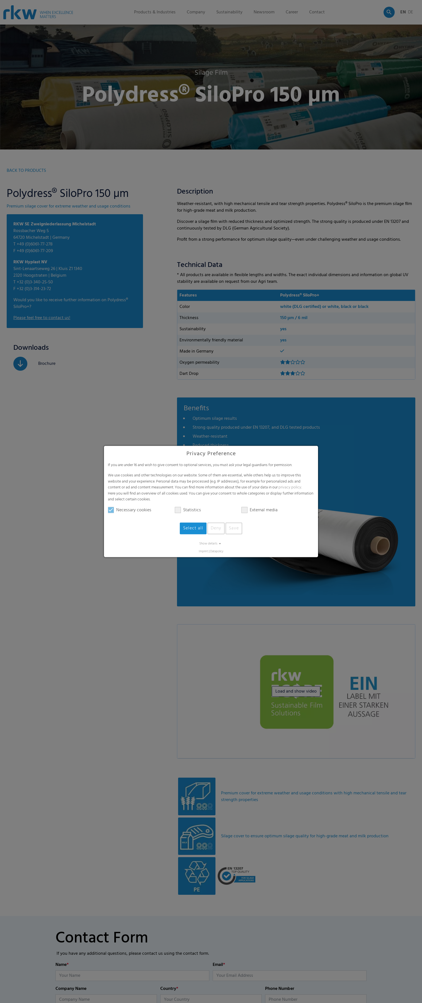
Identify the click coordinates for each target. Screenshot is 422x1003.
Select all (193, 528)
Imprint (203, 551)
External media (259, 510)
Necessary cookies (129, 510)
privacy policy (289, 487)
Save (234, 528)
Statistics (188, 510)
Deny (216, 528)
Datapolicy (216, 551)
